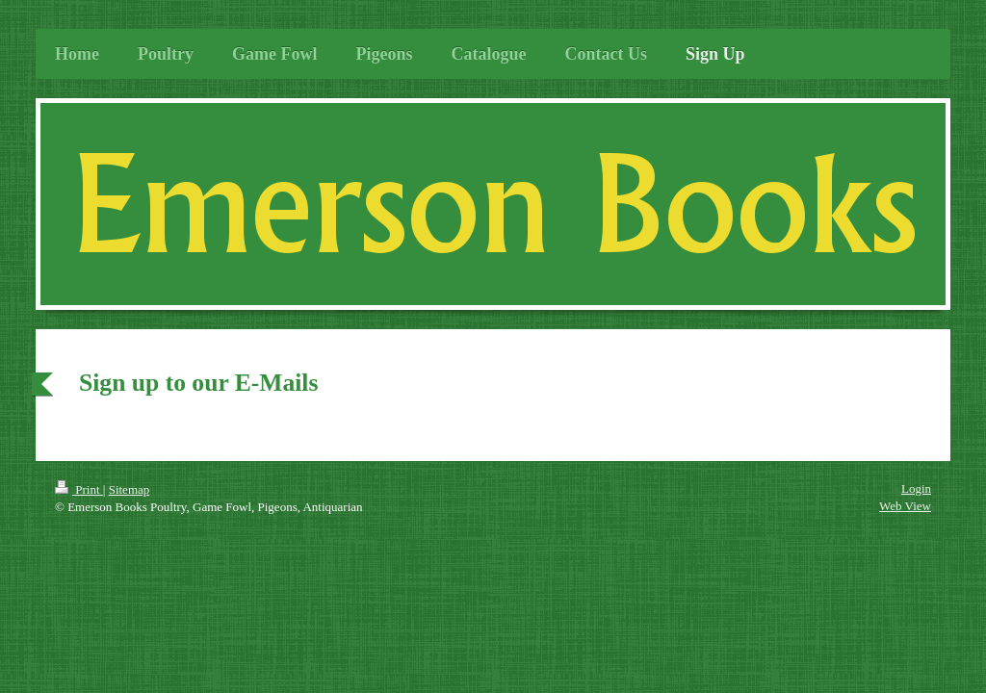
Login (916, 488)
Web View (905, 506)
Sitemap (129, 489)
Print (79, 489)
